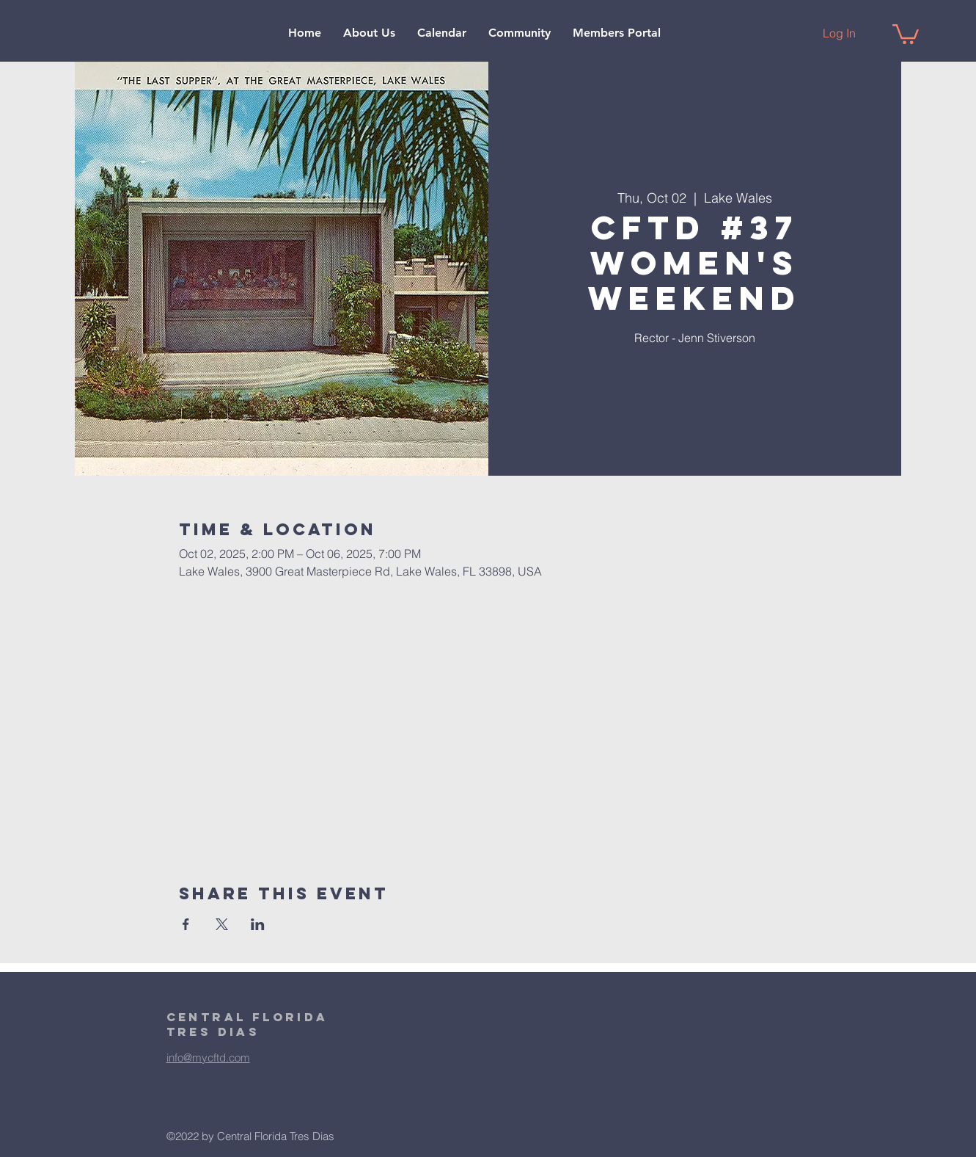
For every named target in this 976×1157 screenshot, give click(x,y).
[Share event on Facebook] (186, 924)
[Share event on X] (222, 924)
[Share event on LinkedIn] (258, 924)
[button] (369, 33)
